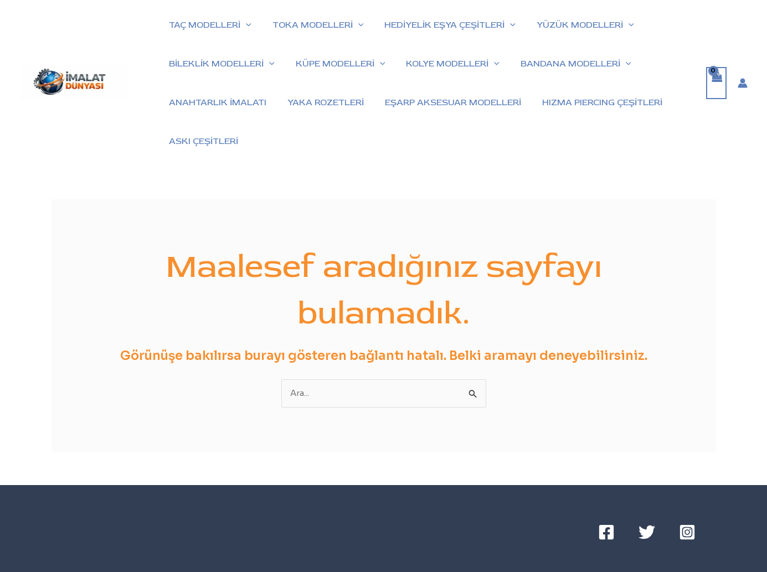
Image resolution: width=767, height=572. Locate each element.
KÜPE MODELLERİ (335, 63)
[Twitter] (647, 532)
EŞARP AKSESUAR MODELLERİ (445, 102)
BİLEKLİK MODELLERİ (220, 63)
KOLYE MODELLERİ (444, 63)
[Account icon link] (743, 83)
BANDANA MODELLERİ (564, 63)
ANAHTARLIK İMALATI (216, 102)
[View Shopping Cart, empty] (716, 83)
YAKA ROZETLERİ (320, 102)
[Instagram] (687, 532)
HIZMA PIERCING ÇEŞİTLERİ (591, 102)
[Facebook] (606, 532)
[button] (244, 25)
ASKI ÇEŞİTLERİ (201, 141)
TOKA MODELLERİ (313, 25)
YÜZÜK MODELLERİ (573, 25)
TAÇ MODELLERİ (208, 25)
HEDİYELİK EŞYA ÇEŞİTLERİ (441, 25)
